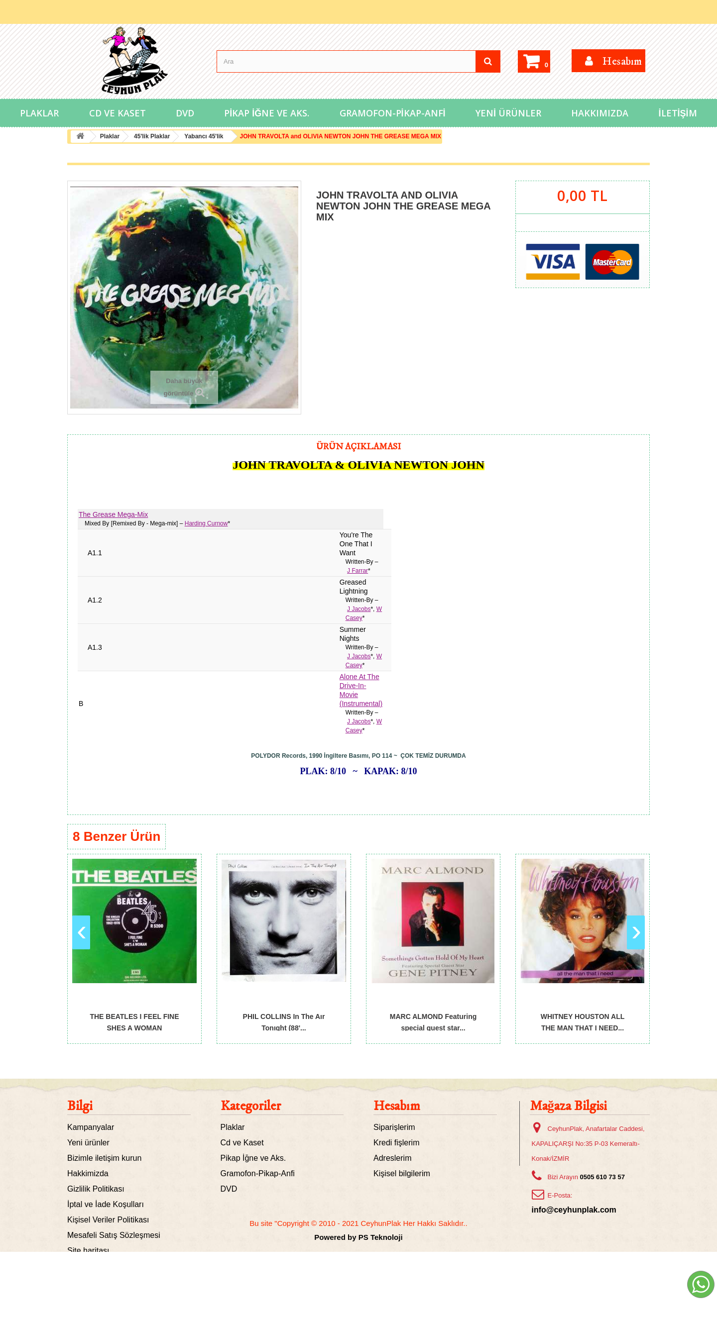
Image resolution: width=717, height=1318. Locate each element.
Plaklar (39, 113)
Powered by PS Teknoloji (358, 1303)
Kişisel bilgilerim (401, 1173)
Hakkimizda (88, 1173)
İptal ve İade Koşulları (105, 1204)
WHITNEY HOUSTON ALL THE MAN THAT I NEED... (583, 1022)
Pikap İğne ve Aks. (266, 113)
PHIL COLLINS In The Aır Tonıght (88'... (284, 1022)
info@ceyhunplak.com (574, 1210)
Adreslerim (392, 1158)
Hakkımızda (599, 113)
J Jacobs (358, 609)
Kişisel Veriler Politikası (108, 1220)
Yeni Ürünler (508, 113)
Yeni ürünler (88, 1142)
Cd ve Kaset (117, 113)
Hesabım (396, 1106)
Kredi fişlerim (396, 1142)
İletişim (678, 113)
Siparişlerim (394, 1127)
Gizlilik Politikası (95, 1189)
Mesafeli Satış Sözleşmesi (113, 1235)
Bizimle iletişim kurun (104, 1158)
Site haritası (88, 1250)
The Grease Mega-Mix (113, 514)
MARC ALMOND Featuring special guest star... (433, 1022)
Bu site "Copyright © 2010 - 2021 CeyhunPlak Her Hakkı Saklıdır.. (358, 1289)
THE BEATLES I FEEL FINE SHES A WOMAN (134, 1022)
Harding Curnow (206, 523)
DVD (185, 113)
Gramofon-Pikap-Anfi (393, 113)
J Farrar (357, 570)
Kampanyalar (90, 1127)
